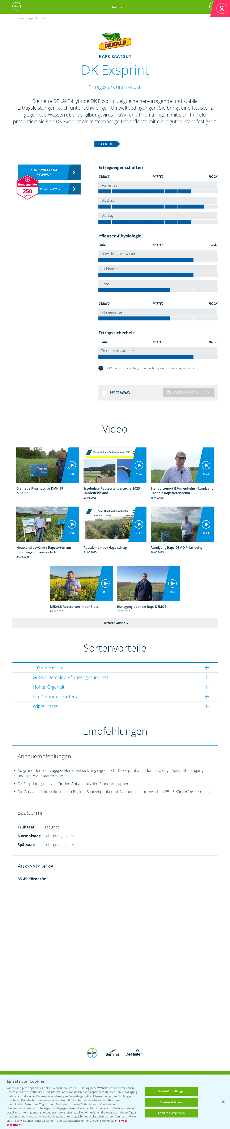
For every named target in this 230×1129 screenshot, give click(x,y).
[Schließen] (223, 1101)
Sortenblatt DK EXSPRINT (44, 172)
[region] (115, 1102)
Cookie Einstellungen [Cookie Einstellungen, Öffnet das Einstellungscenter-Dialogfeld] (171, 1091)
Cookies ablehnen (171, 1102)
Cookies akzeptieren (171, 1113)
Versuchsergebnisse (44, 189)
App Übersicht (116, 1071)
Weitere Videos (114, 623)
